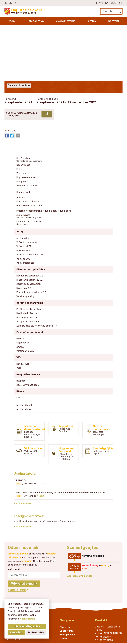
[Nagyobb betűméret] (106, 3)
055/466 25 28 (103, 597)
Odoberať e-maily (24, 532)
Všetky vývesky (22, 451)
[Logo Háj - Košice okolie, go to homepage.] (23, 11)
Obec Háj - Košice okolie (108, 631)
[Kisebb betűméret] (99, 3)
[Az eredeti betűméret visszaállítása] (102, 3)
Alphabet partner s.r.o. (108, 628)
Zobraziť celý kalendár (79, 524)
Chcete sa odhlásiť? (18, 538)
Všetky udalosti (23, 474)
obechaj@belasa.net (106, 600)
